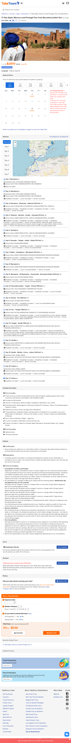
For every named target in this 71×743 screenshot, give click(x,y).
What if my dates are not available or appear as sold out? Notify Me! (25, 129)
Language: (4, 71)
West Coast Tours (31, 714)
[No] (20, 616)
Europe (12, 14)
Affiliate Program (8, 708)
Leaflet (56, 175)
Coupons (6, 697)
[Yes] (15, 616)
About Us (6, 714)
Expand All (63, 137)
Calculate (19, 633)
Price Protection (8, 726)
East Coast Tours (31, 694)
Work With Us (7, 717)
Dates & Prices (8, 75)
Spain (18, 14)
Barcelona (25, 14)
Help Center (7, 720)
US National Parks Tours (34, 706)
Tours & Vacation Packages (35, 703)
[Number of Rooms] (20, 607)
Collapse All (54, 137)
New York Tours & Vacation (35, 697)
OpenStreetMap (61, 175)
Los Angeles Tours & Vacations (36, 723)
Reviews (6, 558)
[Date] (14, 602)
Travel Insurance (8, 700)
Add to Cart (52, 633)
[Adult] (16, 609)
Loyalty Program (8, 706)
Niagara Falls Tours (32, 700)
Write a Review (62, 563)
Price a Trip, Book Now (10, 596)
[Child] (27, 609)
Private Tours (7, 703)
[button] (52, 143)
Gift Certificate (7, 694)
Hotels (5, 711)
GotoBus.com (58, 697)
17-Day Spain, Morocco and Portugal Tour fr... (18, 644)
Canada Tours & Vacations (34, 711)
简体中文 (56, 694)
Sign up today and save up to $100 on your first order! (44, 740)
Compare (22, 20)
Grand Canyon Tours (32, 720)
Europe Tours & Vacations (34, 708)
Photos (5, 576)
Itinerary (6, 137)
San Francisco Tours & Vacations (36, 726)
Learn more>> (7, 665)
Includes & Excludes (9, 388)
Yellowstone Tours (32, 717)
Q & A (5, 542)
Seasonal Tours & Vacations (35, 729)
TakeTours (4, 14)
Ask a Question (62, 547)
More (30, 613)
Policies (5, 441)
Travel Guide (7, 732)
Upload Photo (61, 581)
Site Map (6, 723)
